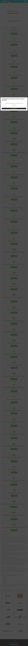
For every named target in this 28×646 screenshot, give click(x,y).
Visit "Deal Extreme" (14, 108)
